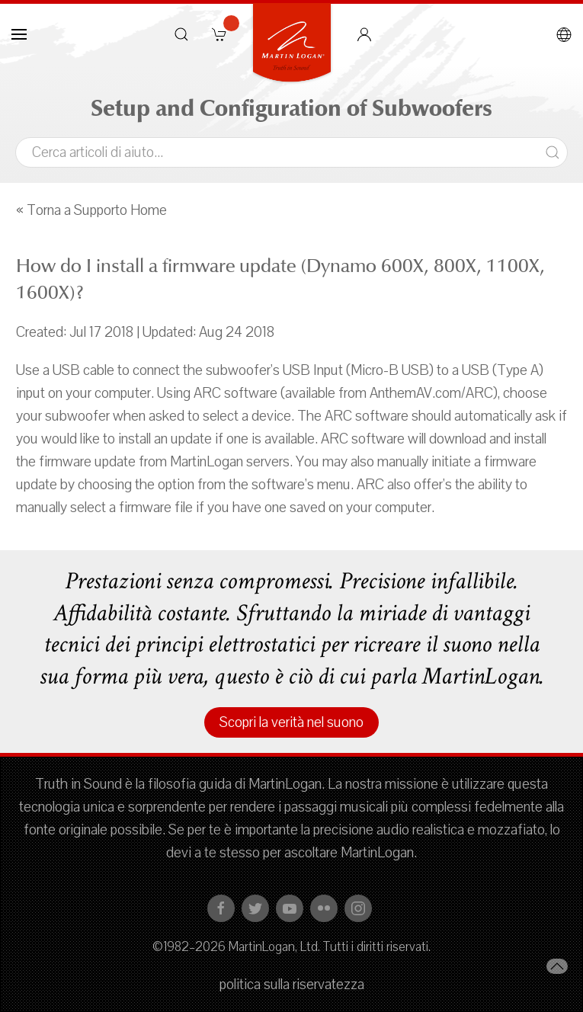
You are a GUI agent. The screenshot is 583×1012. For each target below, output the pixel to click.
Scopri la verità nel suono (291, 722)
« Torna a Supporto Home (91, 210)
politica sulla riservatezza (291, 984)
